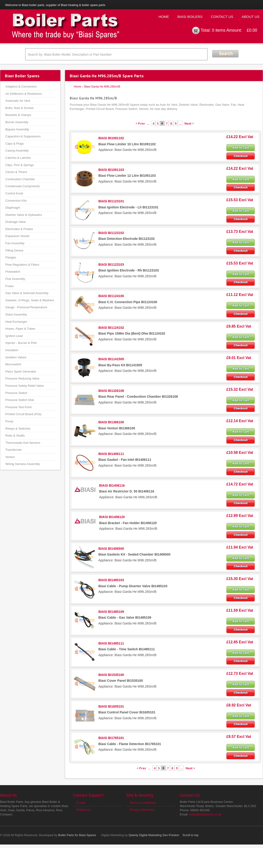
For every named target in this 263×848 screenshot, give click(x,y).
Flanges (10, 257)
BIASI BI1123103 (111, 264)
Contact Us (222, 17)
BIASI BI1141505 (111, 359)
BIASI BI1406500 (111, 548)
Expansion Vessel (17, 236)
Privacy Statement (142, 809)
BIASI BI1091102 (111, 138)
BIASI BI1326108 (111, 391)
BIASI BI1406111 (111, 454)
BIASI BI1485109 (111, 612)
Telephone (83, 809)
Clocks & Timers (16, 172)
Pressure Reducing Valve (22, 378)
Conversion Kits (16, 200)
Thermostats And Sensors (22, 442)
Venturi (10, 457)
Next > (189, 123)
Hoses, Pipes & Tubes (20, 328)
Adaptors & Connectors (21, 86)
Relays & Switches (18, 428)
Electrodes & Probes (19, 229)
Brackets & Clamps (18, 115)
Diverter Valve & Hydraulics (23, 215)
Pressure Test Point (18, 407)
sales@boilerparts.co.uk (205, 814)
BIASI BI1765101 (111, 738)
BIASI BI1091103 (111, 170)
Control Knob (14, 193)
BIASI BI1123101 (111, 201)
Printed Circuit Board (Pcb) (23, 414)
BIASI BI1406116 (112, 485)
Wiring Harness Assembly (22, 464)
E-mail (80, 802)
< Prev (140, 123)
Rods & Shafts (15, 435)
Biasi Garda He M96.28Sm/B (102, 86)
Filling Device (14, 250)
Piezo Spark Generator (20, 371)
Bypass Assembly (17, 129)
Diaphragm (12, 207)
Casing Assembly (17, 150)
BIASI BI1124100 (111, 296)
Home (164, 17)
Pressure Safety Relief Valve (24, 385)
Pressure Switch (16, 393)
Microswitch (13, 364)
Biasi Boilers (190, 17)
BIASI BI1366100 (111, 422)
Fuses (9, 286)
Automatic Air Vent (17, 100)
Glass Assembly (16, 314)
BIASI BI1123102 (111, 233)
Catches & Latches (18, 157)
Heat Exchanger (16, 321)
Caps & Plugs (14, 143)
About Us (251, 17)
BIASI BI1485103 (111, 580)
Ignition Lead (14, 336)
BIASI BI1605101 (111, 706)
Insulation (11, 350)
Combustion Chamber (20, 179)
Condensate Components (22, 186)
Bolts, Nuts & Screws (19, 108)
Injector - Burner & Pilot (21, 343)
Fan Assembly (14, 243)
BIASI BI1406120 (112, 517)
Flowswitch (12, 271)
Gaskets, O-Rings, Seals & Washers (29, 300)
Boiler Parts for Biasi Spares (77, 835)
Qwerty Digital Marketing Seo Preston (154, 835)
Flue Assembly (15, 279)
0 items (218, 30)
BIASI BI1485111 (111, 643)
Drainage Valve (15, 222)
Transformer (13, 449)
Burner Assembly (16, 122)
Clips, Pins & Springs (19, 165)
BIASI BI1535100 (111, 675)
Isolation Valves (15, 357)
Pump (9, 421)
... (148, 123)
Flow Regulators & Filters (22, 264)
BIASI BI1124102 (111, 327)
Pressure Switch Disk (19, 400)
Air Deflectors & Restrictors (23, 93)
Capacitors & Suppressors (23, 136)
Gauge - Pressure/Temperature (26, 307)
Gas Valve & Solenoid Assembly (26, 293)
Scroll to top (191, 835)
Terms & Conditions (143, 802)
